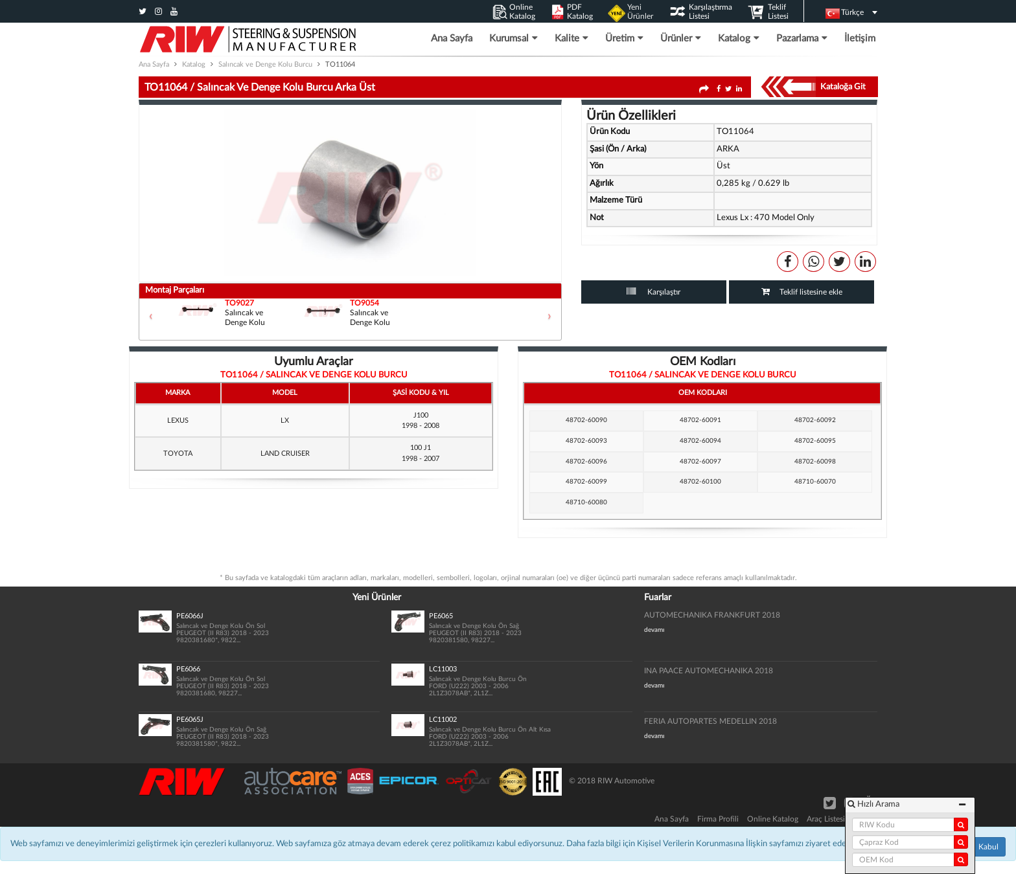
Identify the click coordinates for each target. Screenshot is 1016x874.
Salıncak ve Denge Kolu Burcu (265, 64)
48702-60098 (815, 461)
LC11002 (443, 719)
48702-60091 (700, 420)
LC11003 (443, 669)
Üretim (624, 38)
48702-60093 (586, 441)
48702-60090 (586, 420)
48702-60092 (815, 420)
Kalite (571, 38)
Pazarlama (801, 38)
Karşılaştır (662, 292)
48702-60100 (700, 481)
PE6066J (189, 616)
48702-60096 (586, 461)
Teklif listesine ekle (810, 292)
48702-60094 (700, 441)
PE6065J (189, 719)
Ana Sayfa (451, 38)
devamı (654, 630)
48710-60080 (586, 502)
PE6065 (441, 616)
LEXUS (178, 420)
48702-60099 (586, 481)
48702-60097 (700, 461)
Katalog (738, 38)
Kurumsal (513, 38)
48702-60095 (815, 441)
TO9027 (239, 303)
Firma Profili (718, 819)
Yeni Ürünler (376, 597)
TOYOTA (177, 453)
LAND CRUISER (285, 453)
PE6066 (188, 669)
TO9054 (364, 303)
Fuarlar (657, 597)
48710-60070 (815, 481)
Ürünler (680, 38)
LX (285, 420)
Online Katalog (772, 819)
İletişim (859, 38)
